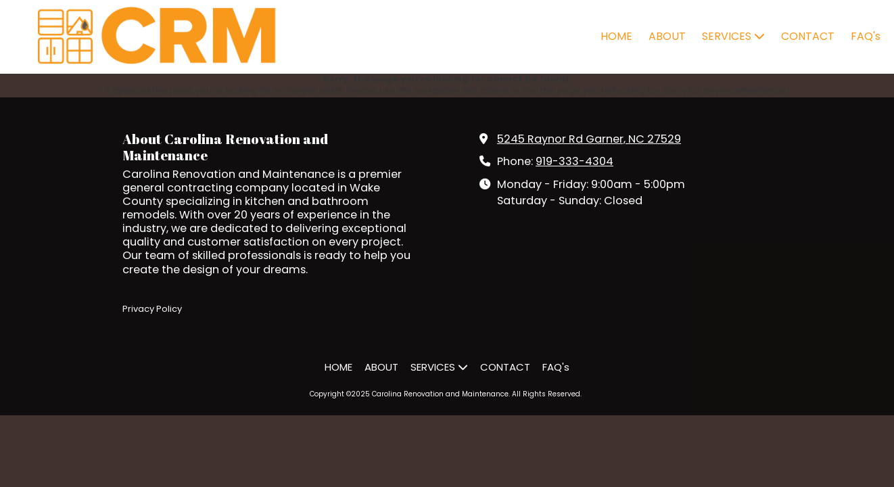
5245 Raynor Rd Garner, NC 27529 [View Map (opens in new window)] (589, 139)
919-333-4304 (574, 161)
